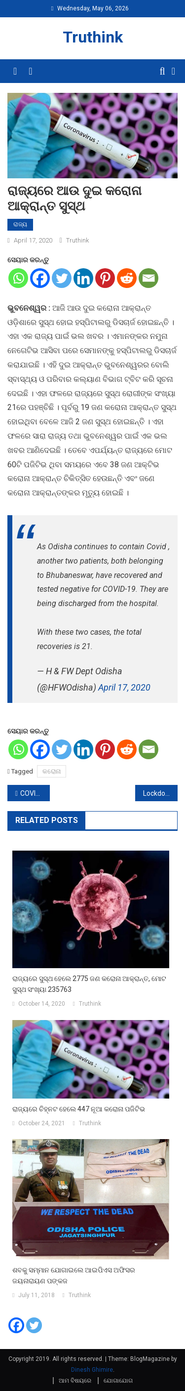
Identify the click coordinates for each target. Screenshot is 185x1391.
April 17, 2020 (124, 687)
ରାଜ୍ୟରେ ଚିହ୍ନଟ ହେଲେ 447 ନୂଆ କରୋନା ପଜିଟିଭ (78, 1109)
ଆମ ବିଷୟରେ (75, 1380)
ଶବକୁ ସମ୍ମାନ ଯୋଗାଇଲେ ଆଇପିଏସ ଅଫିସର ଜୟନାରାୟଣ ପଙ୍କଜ (73, 1275)
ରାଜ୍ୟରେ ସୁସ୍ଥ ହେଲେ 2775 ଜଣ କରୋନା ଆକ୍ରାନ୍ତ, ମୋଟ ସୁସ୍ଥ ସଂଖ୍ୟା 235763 (89, 984)
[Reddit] (127, 278)
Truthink (93, 37)
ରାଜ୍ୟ (20, 224)
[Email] (148, 278)
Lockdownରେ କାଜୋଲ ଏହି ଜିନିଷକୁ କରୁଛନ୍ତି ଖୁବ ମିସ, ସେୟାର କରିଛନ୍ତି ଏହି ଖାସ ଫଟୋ (160, 793)
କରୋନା (51, 771)
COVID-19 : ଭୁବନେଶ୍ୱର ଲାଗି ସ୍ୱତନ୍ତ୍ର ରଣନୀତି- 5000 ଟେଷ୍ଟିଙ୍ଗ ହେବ (35, 793)
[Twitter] (62, 278)
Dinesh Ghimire (92, 1369)
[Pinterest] (105, 278)
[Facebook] (40, 278)
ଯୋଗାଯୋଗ (118, 1380)
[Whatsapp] (18, 278)
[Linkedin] (83, 278)
